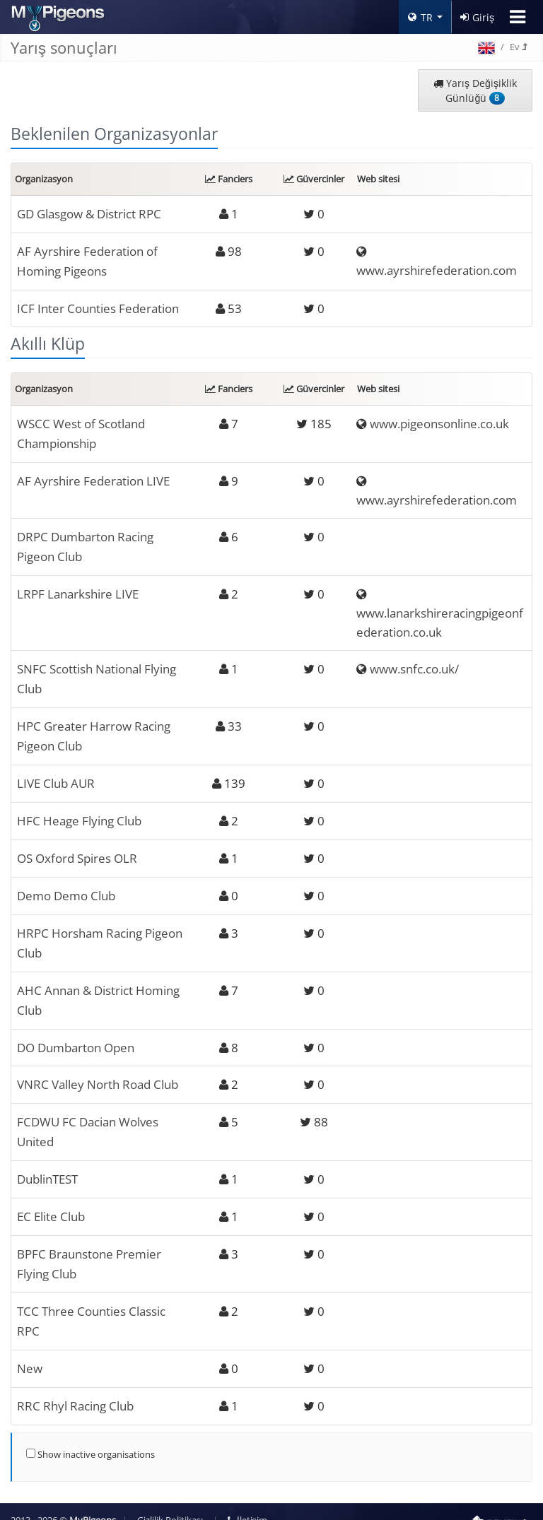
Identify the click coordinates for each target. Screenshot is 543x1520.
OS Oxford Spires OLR (77, 851)
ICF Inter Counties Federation (98, 306)
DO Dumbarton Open (75, 1037)
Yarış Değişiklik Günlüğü (475, 90)
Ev (518, 46)
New (29, 1353)
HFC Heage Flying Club (79, 814)
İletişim (247, 1503)
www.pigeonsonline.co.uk (439, 421)
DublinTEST (47, 1167)
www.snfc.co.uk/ (414, 665)
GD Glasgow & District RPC (89, 214)
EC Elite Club (51, 1204)
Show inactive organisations (90, 1437)
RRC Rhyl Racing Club (75, 1389)
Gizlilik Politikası (170, 1503)
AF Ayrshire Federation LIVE (93, 477)
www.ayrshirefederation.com (436, 269)
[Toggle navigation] (517, 17)
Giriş (477, 17)
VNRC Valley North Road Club (97, 1074)
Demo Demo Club (66, 888)
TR (420, 17)
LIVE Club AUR (56, 777)
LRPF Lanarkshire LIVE (78, 590)
